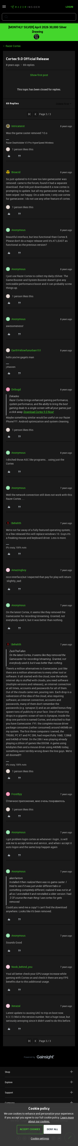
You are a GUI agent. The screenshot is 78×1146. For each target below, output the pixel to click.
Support (39, 1092)
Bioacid (15, 172)
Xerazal (15, 1006)
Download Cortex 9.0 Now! (39, 411)
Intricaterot (18, 126)
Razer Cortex (13, 46)
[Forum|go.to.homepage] (25, 7)
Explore (39, 1082)
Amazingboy (18, 570)
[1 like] (19, 149)
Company (39, 1102)
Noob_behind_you (21, 967)
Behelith (16, 523)
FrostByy (16, 794)
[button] (4, 8)
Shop (39, 1071)
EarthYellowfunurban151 (26, 350)
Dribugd (16, 389)
